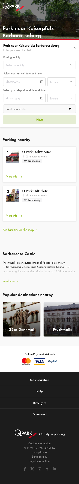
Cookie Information (39, 443)
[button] (39, 47)
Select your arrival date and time (22, 73)
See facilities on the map (18, 230)
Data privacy (39, 456)
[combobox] (39, 66)
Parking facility (11, 57)
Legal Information (39, 461)
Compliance (40, 452)
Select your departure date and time (24, 90)
